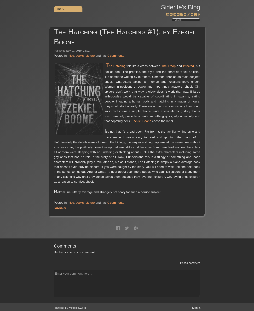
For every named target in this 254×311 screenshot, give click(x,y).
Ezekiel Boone (141, 121)
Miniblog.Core (77, 307)
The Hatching (115, 66)
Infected (188, 66)
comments (115, 55)
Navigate (60, 207)
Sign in (196, 307)
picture (90, 55)
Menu (60, 8)
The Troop (168, 66)
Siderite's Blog (180, 7)
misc (71, 55)
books (80, 55)
